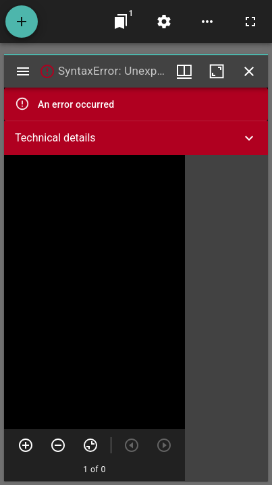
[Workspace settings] (164, 21)
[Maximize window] (216, 71)
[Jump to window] (121, 21)
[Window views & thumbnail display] (184, 71)
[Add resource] (21, 21)
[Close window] (249, 71)
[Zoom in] (25, 445)
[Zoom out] (58, 445)
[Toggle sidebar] (23, 71)
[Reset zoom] (90, 445)
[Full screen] (250, 21)
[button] (136, 138)
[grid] (226, 318)
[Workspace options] (207, 21)
